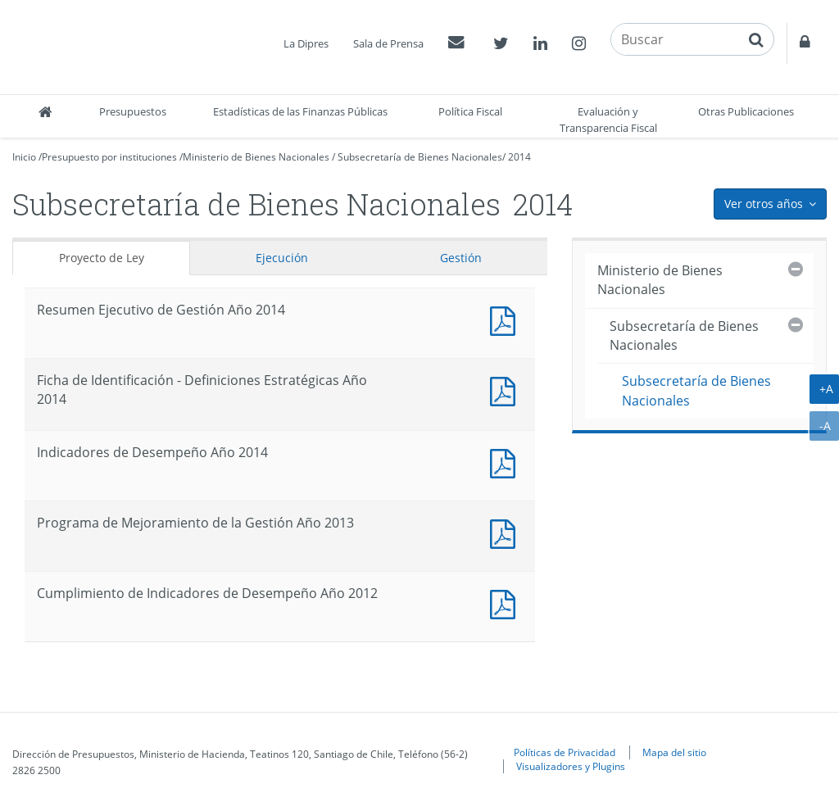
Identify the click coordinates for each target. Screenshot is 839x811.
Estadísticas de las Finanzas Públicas (300, 111)
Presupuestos (132, 111)
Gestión (461, 257)
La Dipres (306, 43)
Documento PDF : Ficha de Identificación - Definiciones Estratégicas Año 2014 (506, 389)
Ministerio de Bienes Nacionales (256, 157)
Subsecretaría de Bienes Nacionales (420, 157)
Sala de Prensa (388, 43)
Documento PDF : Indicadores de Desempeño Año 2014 (506, 461)
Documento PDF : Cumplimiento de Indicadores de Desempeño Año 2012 (506, 602)
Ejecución (282, 257)
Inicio (24, 157)
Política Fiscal (470, 111)
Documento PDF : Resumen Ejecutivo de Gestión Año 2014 (506, 319)
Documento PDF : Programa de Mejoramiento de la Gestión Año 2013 (506, 532)
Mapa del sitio (674, 752)
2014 (519, 157)
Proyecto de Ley (101, 257)
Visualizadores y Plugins (570, 765)
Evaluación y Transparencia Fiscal (608, 119)
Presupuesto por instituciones (109, 157)
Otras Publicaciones (746, 111)
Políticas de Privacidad (564, 752)
